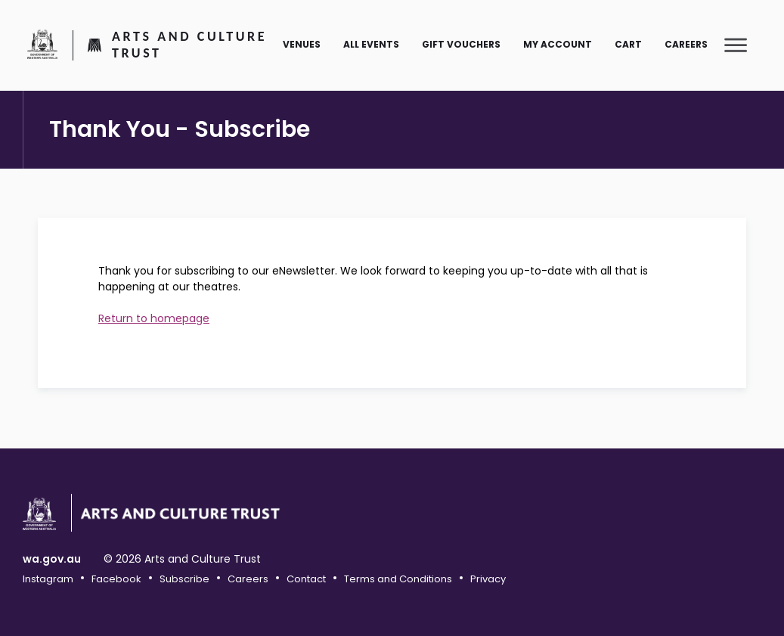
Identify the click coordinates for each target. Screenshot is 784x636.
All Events (371, 44)
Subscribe (184, 579)
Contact (306, 579)
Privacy (488, 579)
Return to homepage (153, 318)
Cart (628, 44)
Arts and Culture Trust (189, 45)
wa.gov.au (52, 559)
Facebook (116, 579)
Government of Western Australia (42, 44)
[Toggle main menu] (735, 44)
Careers (686, 44)
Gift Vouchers (461, 44)
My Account (557, 44)
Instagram (48, 579)
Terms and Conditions (398, 579)
